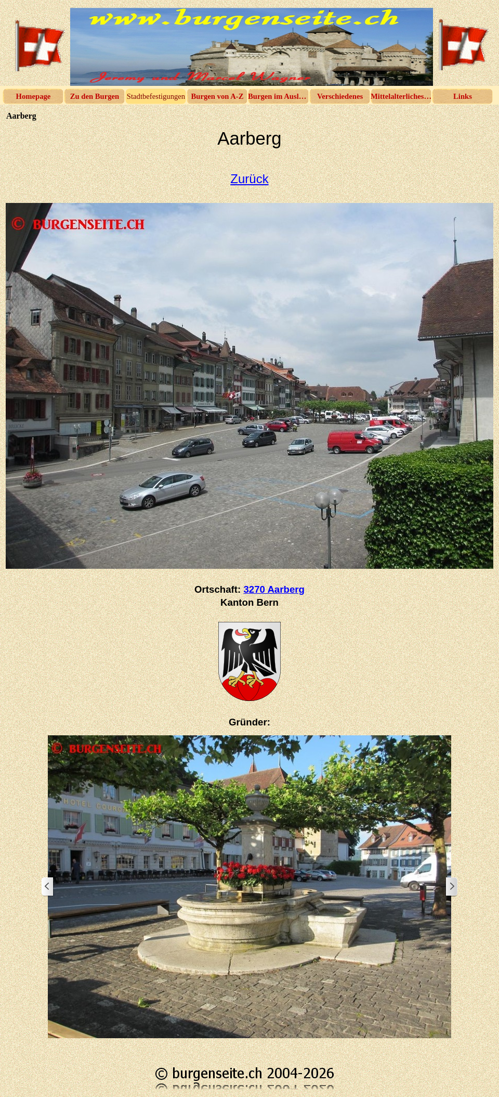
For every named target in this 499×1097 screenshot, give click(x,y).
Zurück (249, 179)
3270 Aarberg (274, 589)
